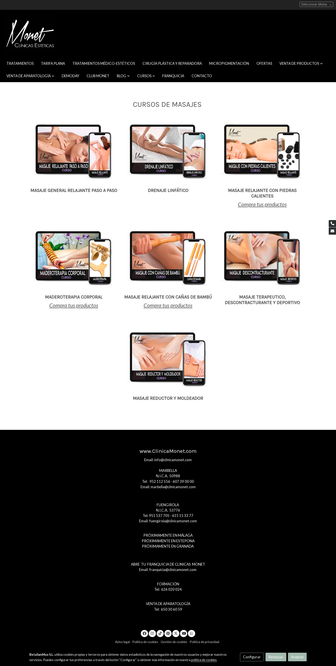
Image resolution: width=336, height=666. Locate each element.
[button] (301, 63)
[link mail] (332, 231)
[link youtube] (184, 633)
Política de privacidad (204, 642)
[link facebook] (144, 633)
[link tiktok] (160, 633)
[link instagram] (152, 633)
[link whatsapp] (191, 633)
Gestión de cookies (174, 642)
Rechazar (275, 657)
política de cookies (204, 660)
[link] (30, 33)
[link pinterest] (168, 633)
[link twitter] (176, 633)
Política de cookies (145, 642)
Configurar (252, 657)
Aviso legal (122, 642)
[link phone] (332, 223)
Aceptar (297, 657)
